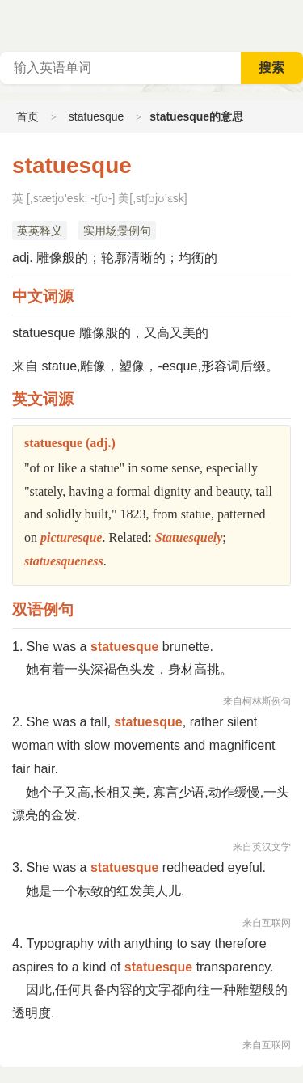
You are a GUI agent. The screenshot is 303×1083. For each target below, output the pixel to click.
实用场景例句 (117, 230)
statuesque (96, 116)
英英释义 (39, 230)
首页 (27, 116)
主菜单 (290, 24)
